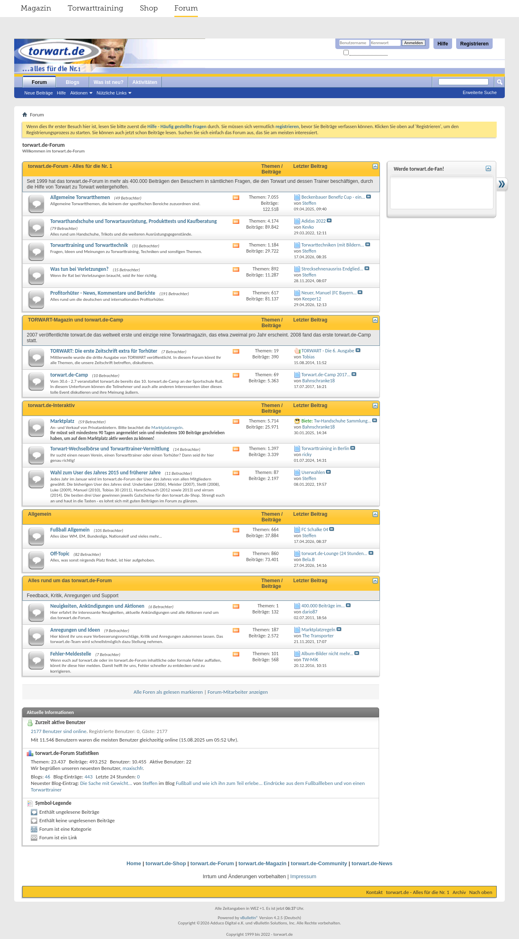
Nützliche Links (112, 92)
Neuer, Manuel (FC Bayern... (329, 293)
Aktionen (79, 92)
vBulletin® (249, 917)
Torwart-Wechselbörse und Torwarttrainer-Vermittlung (109, 449)
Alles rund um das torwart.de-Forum (70, 580)
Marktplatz (62, 421)
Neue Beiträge (38, 92)
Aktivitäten (145, 82)
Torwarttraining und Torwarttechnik (89, 245)
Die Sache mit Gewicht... (106, 783)
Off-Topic (59, 554)
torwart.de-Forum (212, 863)
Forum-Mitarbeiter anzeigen (238, 692)
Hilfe (443, 44)
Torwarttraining (95, 8)
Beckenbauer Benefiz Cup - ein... (333, 197)
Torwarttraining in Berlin (326, 448)
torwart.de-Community (319, 863)
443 (89, 777)
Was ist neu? (109, 82)
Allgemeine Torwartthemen (80, 197)
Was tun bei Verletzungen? (79, 269)
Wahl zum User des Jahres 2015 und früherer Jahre (105, 473)
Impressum (303, 876)
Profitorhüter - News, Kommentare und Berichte (102, 293)
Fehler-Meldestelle (70, 654)
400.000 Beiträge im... (323, 606)
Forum (186, 8)
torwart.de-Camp (69, 375)
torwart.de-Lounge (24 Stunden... (334, 553)
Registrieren (474, 44)
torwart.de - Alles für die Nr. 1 (417, 892)
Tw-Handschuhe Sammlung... (342, 421)
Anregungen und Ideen (75, 630)
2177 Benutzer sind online (58, 731)
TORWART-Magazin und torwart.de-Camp (75, 320)
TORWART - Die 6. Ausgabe (328, 351)
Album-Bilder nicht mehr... (328, 653)
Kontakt (374, 892)
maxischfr (132, 768)
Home (134, 863)
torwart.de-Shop (166, 863)
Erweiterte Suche (480, 92)
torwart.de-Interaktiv (51, 405)
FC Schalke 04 (315, 529)
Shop (149, 8)
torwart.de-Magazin (262, 863)
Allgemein (39, 514)
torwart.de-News (372, 863)
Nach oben (480, 892)
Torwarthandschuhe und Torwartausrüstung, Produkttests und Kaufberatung (133, 221)
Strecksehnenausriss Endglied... (332, 269)
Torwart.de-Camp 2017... (326, 374)
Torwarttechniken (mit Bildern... (333, 245)
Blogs (72, 82)
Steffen (149, 783)
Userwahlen (313, 472)
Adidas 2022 (314, 221)
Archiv (459, 892)
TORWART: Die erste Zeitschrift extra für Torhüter (103, 351)
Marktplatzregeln (166, 427)
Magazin (36, 8)
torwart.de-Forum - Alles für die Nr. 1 (70, 166)
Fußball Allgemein (70, 530)
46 (47, 777)
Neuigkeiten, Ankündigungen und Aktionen (97, 606)
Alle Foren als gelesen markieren (168, 692)
